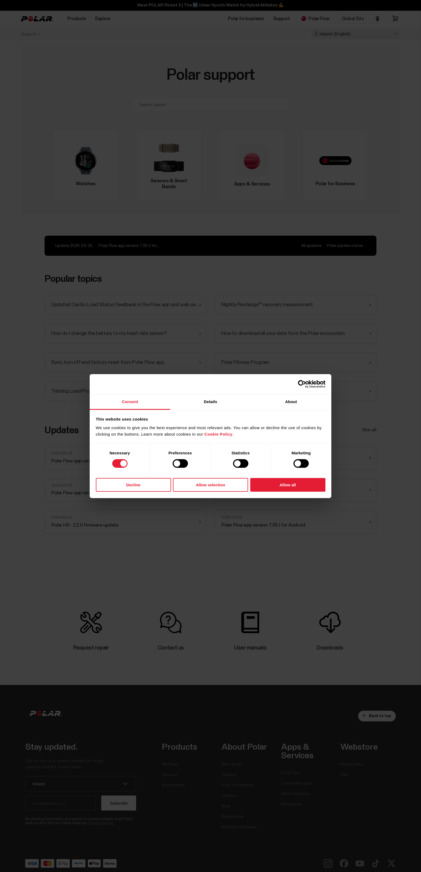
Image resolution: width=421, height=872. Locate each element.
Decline (133, 485)
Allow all (288, 485)
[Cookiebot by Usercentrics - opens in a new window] (301, 384)
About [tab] (291, 401)
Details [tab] (210, 401)
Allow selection (210, 485)
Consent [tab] (130, 401)
